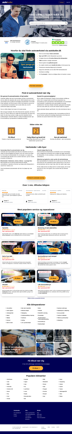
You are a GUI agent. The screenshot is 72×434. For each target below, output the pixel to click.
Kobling (22, 320)
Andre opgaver (9, 310)
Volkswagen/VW (62, 391)
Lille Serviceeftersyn (44, 284)
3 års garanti (28, 416)
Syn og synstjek (60, 312)
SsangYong (61, 381)
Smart (60, 379)
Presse (15, 414)
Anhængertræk (9, 312)
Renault (44, 393)
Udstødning (59, 320)
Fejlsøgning (23, 312)
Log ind (68, 2)
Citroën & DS (9, 389)
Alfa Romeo (9, 379)
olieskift (25, 162)
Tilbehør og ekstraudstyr (62, 317)
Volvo (60, 393)
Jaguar (25, 381)
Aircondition (8, 308)
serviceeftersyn (4, 164)
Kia (24, 386)
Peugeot (44, 389)
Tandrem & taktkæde (61, 315)
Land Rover (26, 389)
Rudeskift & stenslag (42, 312)
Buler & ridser (9, 322)
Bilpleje (7, 317)
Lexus (25, 391)
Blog (38, 412)
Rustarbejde (40, 315)
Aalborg (54, 27)
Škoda (60, 396)
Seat (43, 396)
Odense (47, 27)
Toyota (60, 389)
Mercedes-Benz (27, 396)
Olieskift (5, 284)
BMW (7, 384)
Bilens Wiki (39, 416)
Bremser (7, 320)
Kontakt (15, 416)
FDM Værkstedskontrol (30, 414)
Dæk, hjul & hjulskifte (25, 308)
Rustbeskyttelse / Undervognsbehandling (43, 318)
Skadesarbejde (41, 324)
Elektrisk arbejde (24, 310)
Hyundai (25, 379)
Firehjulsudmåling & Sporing (27, 315)
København (33, 27)
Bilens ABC (39, 414)
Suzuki (60, 386)
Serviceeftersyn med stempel (47, 256)
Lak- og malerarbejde (25, 322)
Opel (43, 386)
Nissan (44, 384)
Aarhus (41, 27)
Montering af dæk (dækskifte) (47, 228)
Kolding (61, 27)
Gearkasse (23, 317)
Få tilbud (62, 2)
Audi (7, 381)
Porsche (44, 391)
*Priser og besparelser (30, 412)
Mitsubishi (45, 381)
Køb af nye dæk (7, 256)
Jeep (24, 384)
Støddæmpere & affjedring (62, 310)
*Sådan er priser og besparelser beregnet (36, 298)
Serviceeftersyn (41, 321)
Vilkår (49, 427)
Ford (7, 396)
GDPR (57, 427)
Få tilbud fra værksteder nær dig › (36, 177)
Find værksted (28, 417)
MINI (43, 379)
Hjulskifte (5, 228)
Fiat (7, 393)
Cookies (53, 427)
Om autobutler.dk (17, 412)
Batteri (7, 315)
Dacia (7, 391)
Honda (8, 398)
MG (24, 398)
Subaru (60, 384)
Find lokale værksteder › (36, 85)
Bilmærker (27, 419)
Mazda (25, 393)
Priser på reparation (41, 417)
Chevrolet (8, 386)
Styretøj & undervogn (61, 308)
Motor (39, 308)
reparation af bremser (13, 164)
